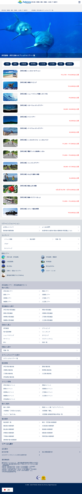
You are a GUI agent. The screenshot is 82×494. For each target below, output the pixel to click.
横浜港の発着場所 (8, 426)
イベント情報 (8, 239)
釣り (4, 342)
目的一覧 (44, 342)
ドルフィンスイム (47, 338)
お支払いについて (8, 227)
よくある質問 (46, 227)
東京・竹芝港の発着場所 (49, 422)
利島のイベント (46, 385)
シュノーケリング (8, 335)
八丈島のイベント (47, 395)
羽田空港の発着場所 (48, 436)
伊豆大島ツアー (8, 291)
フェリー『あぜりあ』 (10, 414)
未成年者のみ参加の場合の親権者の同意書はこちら (57, 230)
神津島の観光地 (46, 370)
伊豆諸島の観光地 (8, 377)
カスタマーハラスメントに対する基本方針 (14, 455)
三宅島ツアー (46, 298)
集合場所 (32, 239)
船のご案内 (6, 407)
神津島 (33, 64)
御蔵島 (69, 64)
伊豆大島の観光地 (8, 366)
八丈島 (42, 64)
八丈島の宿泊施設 (47, 320)
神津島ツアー (7, 298)
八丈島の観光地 (46, 373)
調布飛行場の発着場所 (10, 440)
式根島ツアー (46, 294)
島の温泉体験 (7, 331)
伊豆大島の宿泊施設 (9, 309)
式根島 (23, 64)
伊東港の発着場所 (8, 433)
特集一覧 (58, 239)
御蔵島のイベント (8, 395)
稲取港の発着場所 (47, 433)
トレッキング (46, 331)
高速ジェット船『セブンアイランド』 (53, 407)
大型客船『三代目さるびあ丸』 (12, 410)
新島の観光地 (46, 366)
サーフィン (6, 338)
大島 (7, 64)
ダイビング (45, 335)
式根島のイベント (47, 388)
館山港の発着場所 (8, 429)
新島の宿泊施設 (8, 313)
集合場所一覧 (7, 422)
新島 (15, 64)
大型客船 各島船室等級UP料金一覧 (52, 414)
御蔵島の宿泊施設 (8, 320)
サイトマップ (8, 248)
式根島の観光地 (8, 370)
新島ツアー (6, 294)
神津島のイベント (8, 392)
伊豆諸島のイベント (9, 399)
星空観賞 (6, 328)
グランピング (46, 328)
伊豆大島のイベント (9, 385)
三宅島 (52, 64)
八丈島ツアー (46, 301)
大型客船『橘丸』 (47, 410)
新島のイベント (8, 388)
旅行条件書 (5, 452)
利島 (61, 64)
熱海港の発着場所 (47, 429)
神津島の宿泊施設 (8, 316)
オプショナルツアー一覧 (10, 358)
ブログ (6, 243)
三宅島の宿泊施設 (47, 316)
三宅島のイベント (47, 392)
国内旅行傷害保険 (8, 230)
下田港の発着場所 (8, 436)
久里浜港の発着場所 (48, 426)
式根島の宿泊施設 (47, 313)
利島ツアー (45, 291)
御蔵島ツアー (7, 301)
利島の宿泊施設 (46, 309)
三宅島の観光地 (8, 373)
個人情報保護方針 (47, 452)
